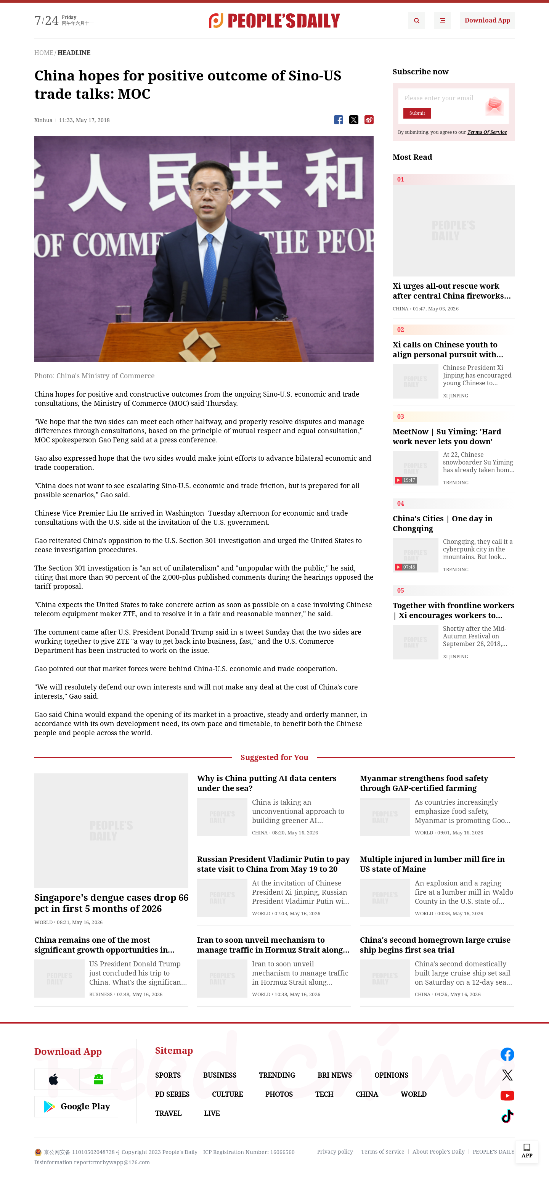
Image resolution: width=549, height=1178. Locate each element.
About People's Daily (439, 1152)
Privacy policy (335, 1152)
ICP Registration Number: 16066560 (249, 1152)
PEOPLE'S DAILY (494, 1152)
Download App (487, 20)
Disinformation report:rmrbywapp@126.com (92, 1162)
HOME (43, 52)
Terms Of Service (487, 132)
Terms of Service (383, 1152)
